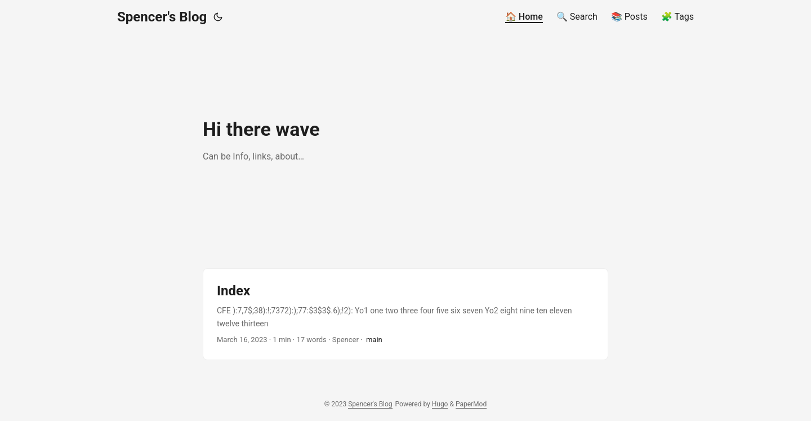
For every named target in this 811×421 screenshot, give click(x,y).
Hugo (440, 404)
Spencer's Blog (162, 17)
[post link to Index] (405, 314)
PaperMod (471, 404)
